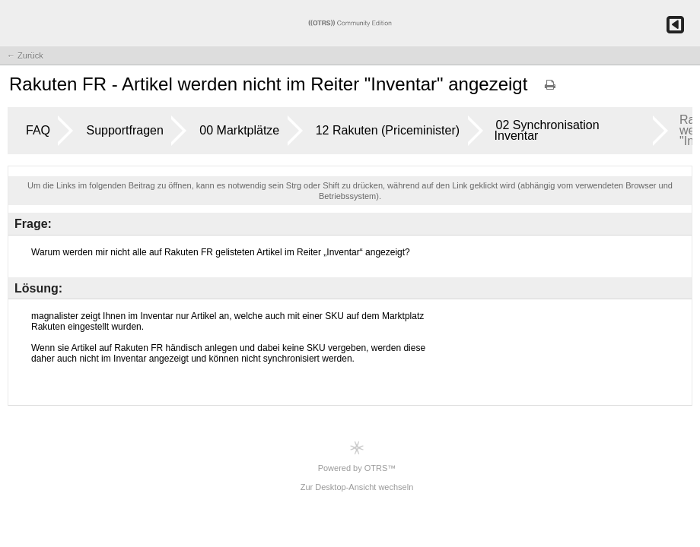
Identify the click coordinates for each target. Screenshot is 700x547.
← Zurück (25, 55)
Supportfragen (124, 130)
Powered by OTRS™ (357, 456)
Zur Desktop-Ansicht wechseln (357, 487)
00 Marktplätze (239, 130)
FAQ (38, 130)
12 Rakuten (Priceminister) (388, 130)
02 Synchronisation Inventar (547, 130)
